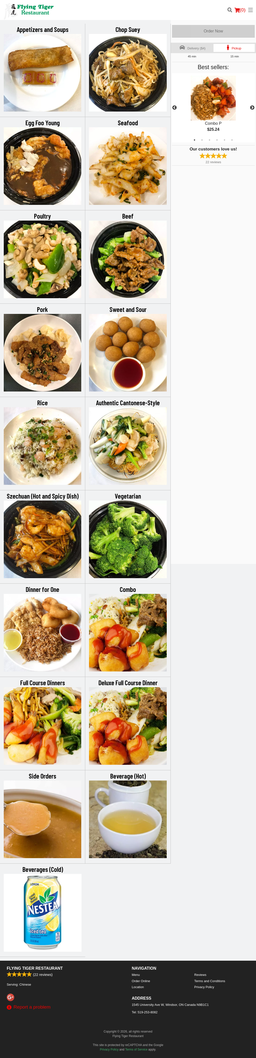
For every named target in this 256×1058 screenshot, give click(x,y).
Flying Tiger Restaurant (35, 968)
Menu (136, 975)
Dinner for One (42, 589)
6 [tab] (232, 139)
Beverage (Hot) (128, 776)
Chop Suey (128, 29)
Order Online (141, 981)
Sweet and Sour (128, 309)
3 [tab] (209, 139)
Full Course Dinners (42, 682)
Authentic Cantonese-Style (128, 402)
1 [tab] (194, 139)
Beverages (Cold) (42, 869)
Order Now (213, 31)
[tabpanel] (213, 107)
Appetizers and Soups (42, 29)
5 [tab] (224, 139)
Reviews (200, 975)
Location (138, 987)
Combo (128, 589)
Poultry (42, 216)
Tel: (145, 1012)
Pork (42, 309)
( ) (240, 10)
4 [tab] (217, 139)
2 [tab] (202, 139)
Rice (42, 402)
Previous (174, 107)
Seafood (128, 123)
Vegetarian (128, 496)
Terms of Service (136, 1049)
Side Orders (42, 776)
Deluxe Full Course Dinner (128, 682)
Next (252, 107)
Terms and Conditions (209, 981)
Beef (128, 216)
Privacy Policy (204, 987)
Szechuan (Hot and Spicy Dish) (42, 496)
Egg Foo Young (43, 123)
